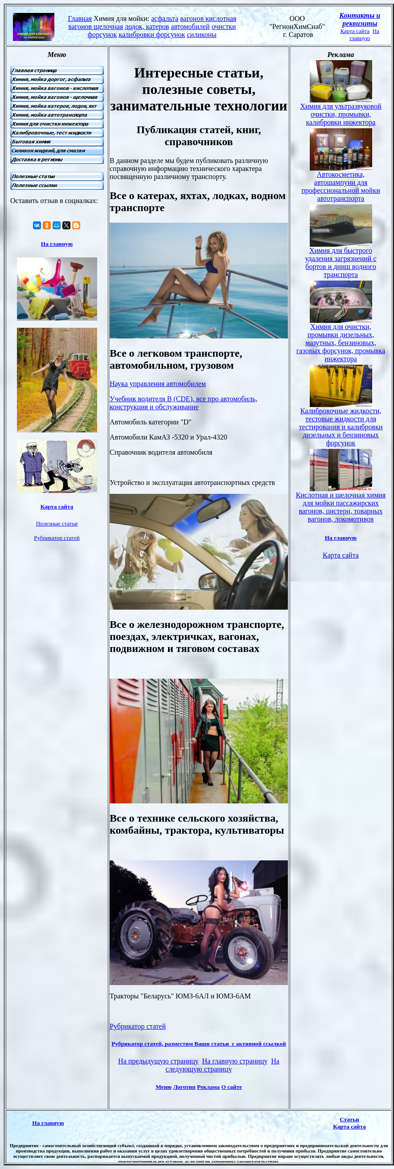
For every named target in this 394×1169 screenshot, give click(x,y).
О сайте (231, 1086)
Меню (164, 1086)
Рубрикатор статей (138, 1026)
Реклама (208, 1086)
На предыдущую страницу (158, 1061)
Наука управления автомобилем (158, 383)
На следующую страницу (222, 1065)
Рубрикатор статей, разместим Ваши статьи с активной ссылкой (198, 1043)
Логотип (184, 1086)
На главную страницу (235, 1061)
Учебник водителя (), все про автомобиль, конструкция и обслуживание (183, 403)
